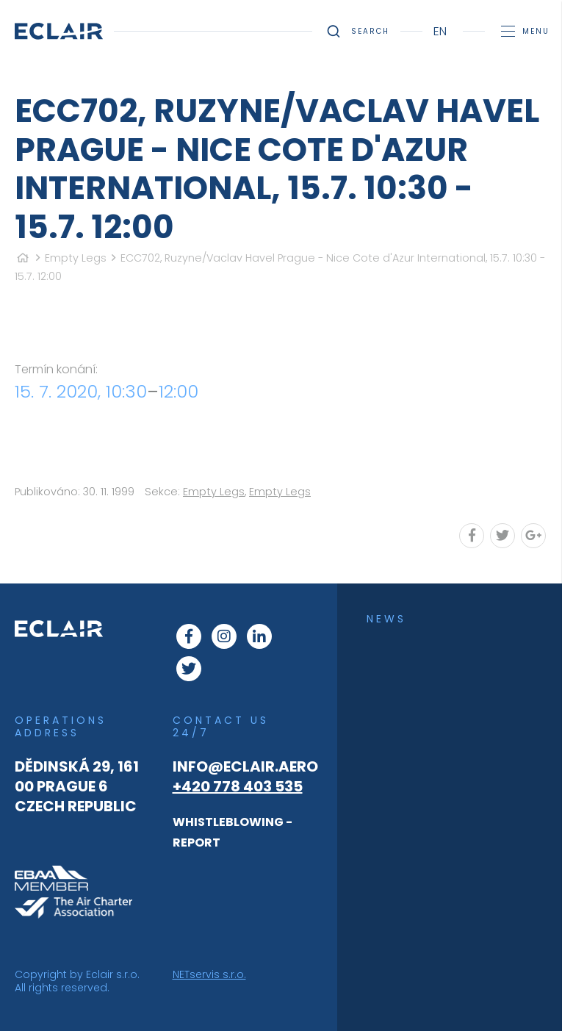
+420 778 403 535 (238, 786)
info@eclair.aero (245, 766)
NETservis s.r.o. (209, 974)
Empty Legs (76, 258)
